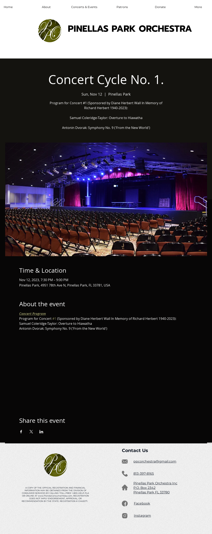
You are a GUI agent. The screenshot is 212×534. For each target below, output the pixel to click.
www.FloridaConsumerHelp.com (55, 495)
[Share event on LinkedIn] (41, 431)
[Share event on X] (31, 431)
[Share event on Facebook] (21, 431)
